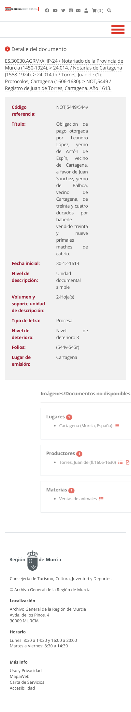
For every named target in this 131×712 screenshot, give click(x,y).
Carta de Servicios (27, 682)
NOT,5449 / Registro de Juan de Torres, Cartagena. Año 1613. (58, 85)
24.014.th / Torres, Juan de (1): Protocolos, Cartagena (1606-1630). (53, 78)
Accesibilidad (22, 688)
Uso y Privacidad (26, 670)
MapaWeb (19, 676)
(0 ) (98, 10)
